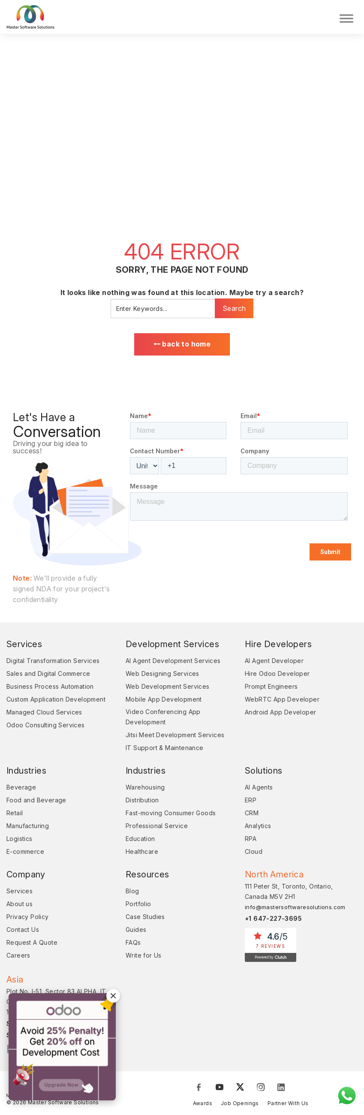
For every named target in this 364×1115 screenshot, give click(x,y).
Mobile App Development (164, 701)
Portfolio (138, 906)
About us (19, 906)
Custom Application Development (55, 701)
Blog (132, 893)
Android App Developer (280, 714)
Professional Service (157, 828)
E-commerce (25, 854)
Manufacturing (27, 828)
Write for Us (144, 957)
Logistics (19, 841)
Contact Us (22, 932)
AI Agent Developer (274, 663)
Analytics (258, 828)
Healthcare (142, 854)
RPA (250, 841)
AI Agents (259, 789)
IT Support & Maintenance (165, 750)
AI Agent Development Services (173, 663)
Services (19, 893)
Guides (136, 932)
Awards (202, 1105)
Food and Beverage (36, 802)
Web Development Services (168, 689)
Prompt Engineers (271, 689)
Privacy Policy (27, 919)
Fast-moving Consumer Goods (171, 815)
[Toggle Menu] (346, 17)
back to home (182, 346)
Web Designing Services (162, 676)
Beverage (21, 789)
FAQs (133, 945)
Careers (18, 957)
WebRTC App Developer (282, 701)
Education (140, 841)
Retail (14, 815)
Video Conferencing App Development (163, 719)
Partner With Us (288, 1105)
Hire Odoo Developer (277, 676)
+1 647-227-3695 (273, 921)
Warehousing (145, 789)
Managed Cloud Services (44, 714)
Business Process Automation (50, 689)
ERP (250, 802)
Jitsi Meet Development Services (175, 737)
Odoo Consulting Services (45, 727)
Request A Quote (31, 945)
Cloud (253, 854)
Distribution (142, 802)
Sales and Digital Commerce (48, 676)
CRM (252, 815)
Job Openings (240, 1105)
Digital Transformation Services (52, 663)
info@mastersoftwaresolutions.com (295, 909)
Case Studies (145, 919)
